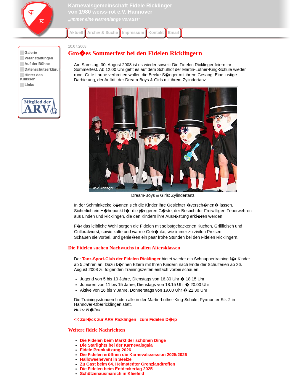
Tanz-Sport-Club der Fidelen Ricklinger (121, 258)
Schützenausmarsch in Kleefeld (112, 373)
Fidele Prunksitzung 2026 (105, 349)
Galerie (31, 53)
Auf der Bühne (37, 64)
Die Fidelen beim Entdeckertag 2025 (116, 368)
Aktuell (76, 32)
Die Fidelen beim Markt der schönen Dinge (123, 340)
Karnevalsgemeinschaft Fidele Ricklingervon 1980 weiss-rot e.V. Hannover (120, 11)
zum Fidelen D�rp (158, 319)
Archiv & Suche (102, 32)
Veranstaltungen (39, 58)
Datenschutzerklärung (44, 69)
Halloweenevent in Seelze (105, 359)
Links (29, 85)
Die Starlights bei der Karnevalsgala (116, 345)
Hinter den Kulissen (31, 77)
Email (173, 32)
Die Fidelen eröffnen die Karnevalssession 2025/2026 (133, 354)
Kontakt (156, 32)
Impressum (133, 32)
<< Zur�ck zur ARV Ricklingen (105, 319)
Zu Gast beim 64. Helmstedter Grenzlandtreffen (127, 364)
